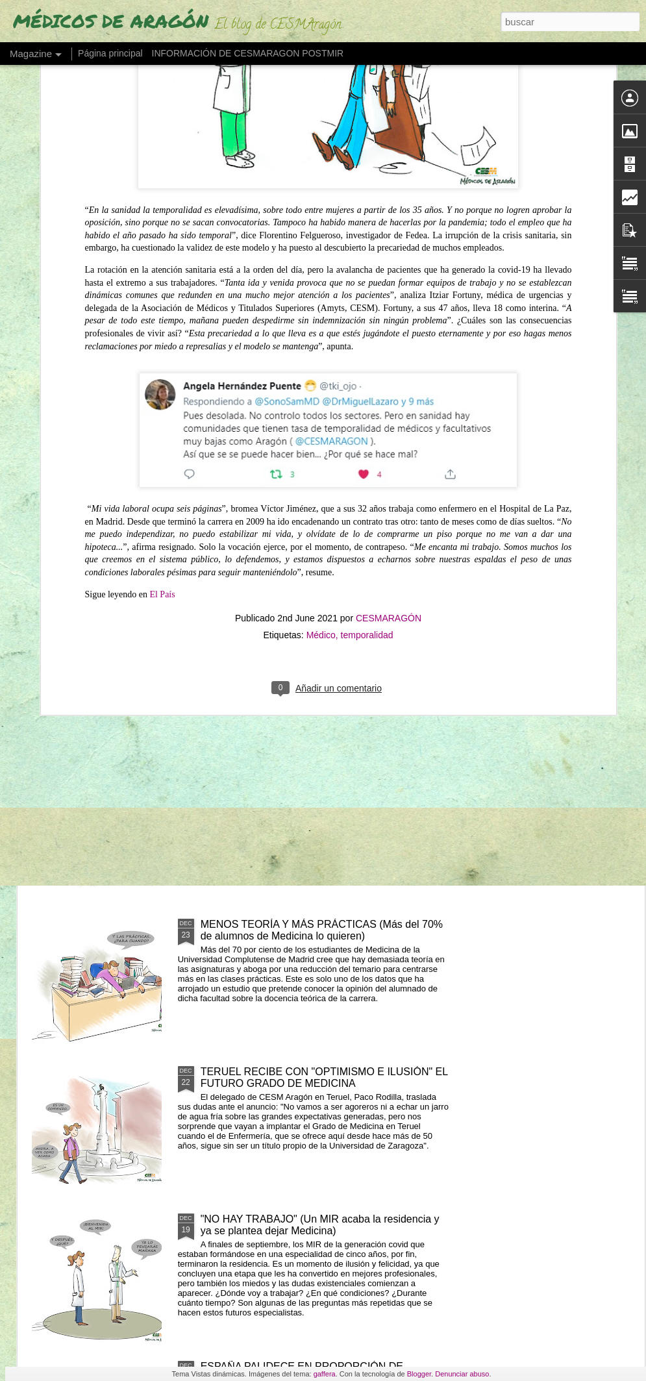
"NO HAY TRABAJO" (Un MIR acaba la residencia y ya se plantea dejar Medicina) (320, 1224)
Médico (321, 418)
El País (162, 377)
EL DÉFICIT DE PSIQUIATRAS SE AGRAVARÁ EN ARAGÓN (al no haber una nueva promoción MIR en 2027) (413, 549)
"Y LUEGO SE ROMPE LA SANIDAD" (568, 525)
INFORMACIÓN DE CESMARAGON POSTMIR (248, 53)
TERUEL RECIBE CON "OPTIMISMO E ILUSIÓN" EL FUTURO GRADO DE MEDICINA (324, 1077)
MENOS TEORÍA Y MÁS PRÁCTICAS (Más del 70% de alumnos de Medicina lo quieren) (322, 930)
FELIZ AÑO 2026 (248, 519)
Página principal (110, 53)
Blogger (419, 1374)
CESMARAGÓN (388, 401)
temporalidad (367, 418)
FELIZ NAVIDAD (239, 776)
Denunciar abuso (462, 1374)
